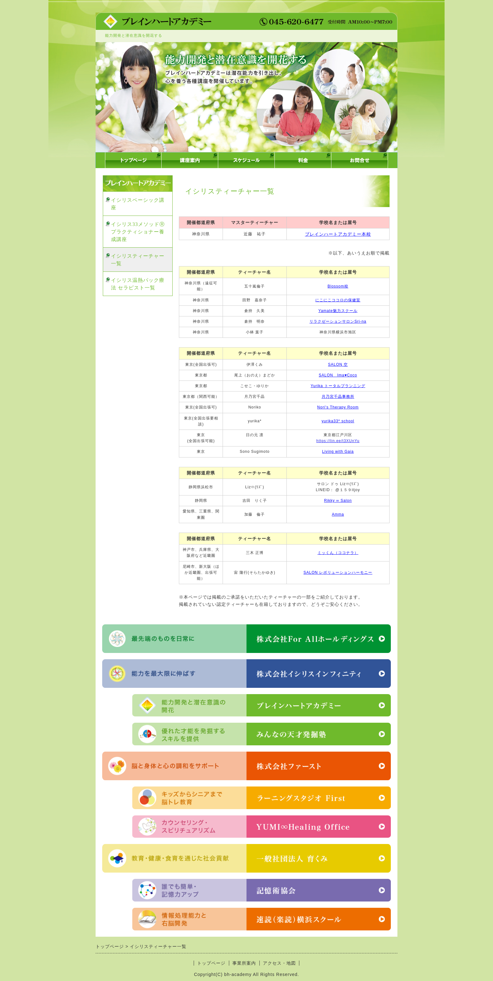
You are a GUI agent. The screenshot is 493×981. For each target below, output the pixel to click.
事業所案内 (244, 963)
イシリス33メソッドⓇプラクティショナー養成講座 (138, 232)
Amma (338, 514)
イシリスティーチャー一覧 (137, 259)
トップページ (211, 963)
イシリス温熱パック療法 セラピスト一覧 (137, 283)
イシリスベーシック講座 (137, 203)
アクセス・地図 (279, 963)
